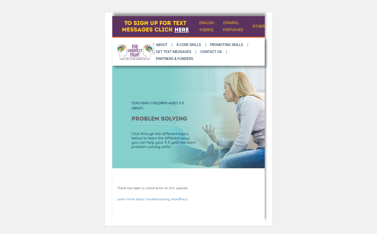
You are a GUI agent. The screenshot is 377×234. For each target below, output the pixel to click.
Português (233, 30)
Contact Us (213, 52)
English (207, 23)
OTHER (258, 26)
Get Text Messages (176, 52)
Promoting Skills (229, 45)
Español (231, 23)
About (164, 45)
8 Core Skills (191, 45)
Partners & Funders (177, 59)
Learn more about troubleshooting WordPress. (152, 199)
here (181, 29)
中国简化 (207, 30)
